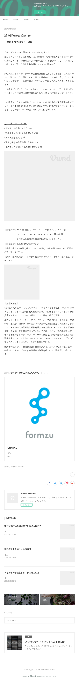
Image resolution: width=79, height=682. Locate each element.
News (26, 20)
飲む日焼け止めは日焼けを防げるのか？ (22, 526)
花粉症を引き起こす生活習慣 (17, 549)
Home (5, 20)
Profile (15, 20)
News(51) (21, 466)
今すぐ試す (40, 12)
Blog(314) (14, 466)
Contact (37, 20)
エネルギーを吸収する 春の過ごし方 (21, 573)
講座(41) (7, 466)
